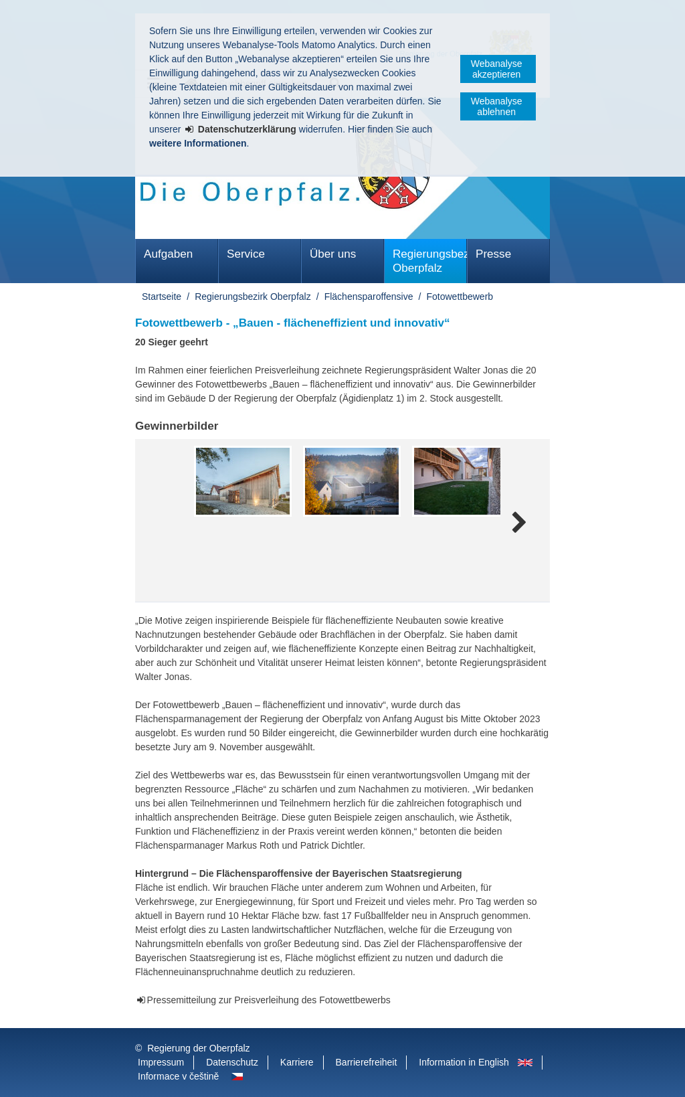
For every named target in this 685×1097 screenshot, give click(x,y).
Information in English (464, 1062)
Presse (493, 254)
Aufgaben (168, 254)
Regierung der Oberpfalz (198, 1048)
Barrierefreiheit (366, 1062)
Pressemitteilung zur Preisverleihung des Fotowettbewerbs (269, 1000)
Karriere (297, 1062)
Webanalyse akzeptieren (496, 69)
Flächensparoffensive (368, 296)
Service (246, 254)
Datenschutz (232, 1062)
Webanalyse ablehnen (496, 106)
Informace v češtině (178, 1076)
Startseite (161, 296)
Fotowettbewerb (460, 296)
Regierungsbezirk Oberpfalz (430, 261)
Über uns (333, 254)
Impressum (161, 1062)
